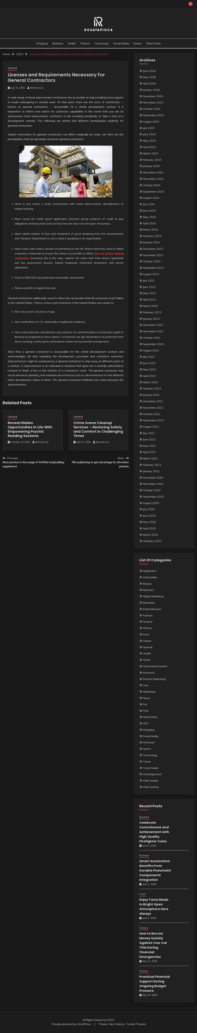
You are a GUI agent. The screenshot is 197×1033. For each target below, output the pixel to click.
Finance (85, 43)
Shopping (42, 43)
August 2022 (151, 350)
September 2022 (153, 344)
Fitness (147, 628)
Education (149, 602)
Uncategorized (152, 774)
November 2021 (153, 407)
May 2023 (149, 293)
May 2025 (149, 140)
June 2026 (149, 71)
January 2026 (151, 90)
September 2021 (153, 420)
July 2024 (149, 204)
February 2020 (152, 541)
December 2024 (153, 172)
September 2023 (153, 267)
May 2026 (149, 77)
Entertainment (152, 609)
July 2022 (149, 356)
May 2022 (149, 369)
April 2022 (149, 376)
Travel (147, 761)
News (146, 698)
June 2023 (149, 287)
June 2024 (149, 210)
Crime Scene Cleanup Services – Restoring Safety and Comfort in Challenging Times (98, 429)
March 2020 (150, 534)
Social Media (121, 43)
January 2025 (151, 166)
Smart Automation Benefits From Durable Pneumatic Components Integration (155, 870)
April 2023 (149, 299)
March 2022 (150, 382)
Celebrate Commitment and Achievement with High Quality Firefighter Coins (154, 831)
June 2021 (149, 439)
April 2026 (149, 83)
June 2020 (149, 515)
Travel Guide (150, 768)
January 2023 (151, 318)
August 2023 (151, 274)
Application (150, 571)
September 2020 (153, 496)
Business (57, 43)
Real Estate (153, 43)
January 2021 (151, 471)
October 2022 (151, 337)
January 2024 (151, 242)
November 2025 (153, 102)
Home (146, 659)
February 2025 (152, 159)
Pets (146, 710)
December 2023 (153, 248)
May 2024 (149, 217)
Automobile (150, 577)
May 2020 (149, 522)
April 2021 (149, 452)
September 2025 (153, 115)
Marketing (149, 691)
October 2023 (151, 261)
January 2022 (151, 395)
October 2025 (151, 109)
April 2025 (149, 147)
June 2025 (149, 134)
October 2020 (151, 490)
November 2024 (153, 178)
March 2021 (150, 458)
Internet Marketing (154, 679)
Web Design (150, 780)
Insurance (149, 672)
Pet (145, 704)
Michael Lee (36, 87)
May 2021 (149, 446)
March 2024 (150, 229)
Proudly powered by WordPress (72, 1024)
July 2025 (149, 128)
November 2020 (153, 483)
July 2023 (149, 280)
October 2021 (151, 414)
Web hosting (151, 787)
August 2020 (151, 503)
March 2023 (150, 306)
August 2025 (151, 121)
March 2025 (150, 153)
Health (72, 43)
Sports (147, 748)
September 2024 (153, 191)
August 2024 (151, 197)
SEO (145, 723)
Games (137, 43)
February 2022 (152, 388)
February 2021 (152, 464)
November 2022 (153, 331)
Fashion (147, 615)
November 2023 (153, 255)
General (12, 68)
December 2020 (153, 477)
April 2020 (149, 528)
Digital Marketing (153, 596)
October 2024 (151, 185)
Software (149, 742)
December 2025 (153, 96)
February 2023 (152, 312)
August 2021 (151, 426)
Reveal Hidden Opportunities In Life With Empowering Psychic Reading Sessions (30, 429)
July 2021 (149, 433)
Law (145, 685)
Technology (101, 43)
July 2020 (149, 509)
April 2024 (149, 223)
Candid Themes (136, 1024)
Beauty (147, 583)
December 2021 (153, 401)
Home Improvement (155, 666)
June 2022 (149, 363)
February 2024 (152, 236)
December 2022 (153, 325)
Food (146, 634)
